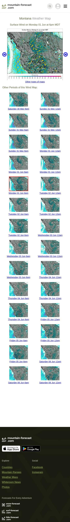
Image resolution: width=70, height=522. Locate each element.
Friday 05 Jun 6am (19, 340)
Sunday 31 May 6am (18, 130)
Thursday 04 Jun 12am (50, 277)
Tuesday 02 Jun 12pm (50, 214)
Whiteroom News (11, 482)
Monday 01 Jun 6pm (18, 193)
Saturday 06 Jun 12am (50, 361)
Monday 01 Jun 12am (50, 151)
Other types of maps (35, 82)
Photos (6, 487)
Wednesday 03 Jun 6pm (18, 277)
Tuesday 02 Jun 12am (50, 193)
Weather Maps (10, 477)
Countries (7, 467)
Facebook (37, 467)
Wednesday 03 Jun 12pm (50, 256)
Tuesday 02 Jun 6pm (18, 235)
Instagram (37, 472)
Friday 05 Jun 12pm (50, 340)
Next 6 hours (65, 54)
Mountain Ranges (11, 472)
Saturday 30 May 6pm (18, 109)
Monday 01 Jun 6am (18, 172)
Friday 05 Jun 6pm (19, 361)
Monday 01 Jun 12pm (50, 172)
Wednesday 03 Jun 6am (18, 256)
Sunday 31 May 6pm (18, 151)
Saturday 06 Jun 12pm (50, 382)
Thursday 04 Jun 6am (18, 298)
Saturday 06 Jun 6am (18, 382)
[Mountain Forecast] (16, 6)
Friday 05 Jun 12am (50, 319)
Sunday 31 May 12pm (50, 130)
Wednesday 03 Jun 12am (50, 235)
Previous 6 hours (4, 54)
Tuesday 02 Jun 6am (18, 214)
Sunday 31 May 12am (50, 109)
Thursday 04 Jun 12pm (50, 298)
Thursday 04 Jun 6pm (18, 319)
